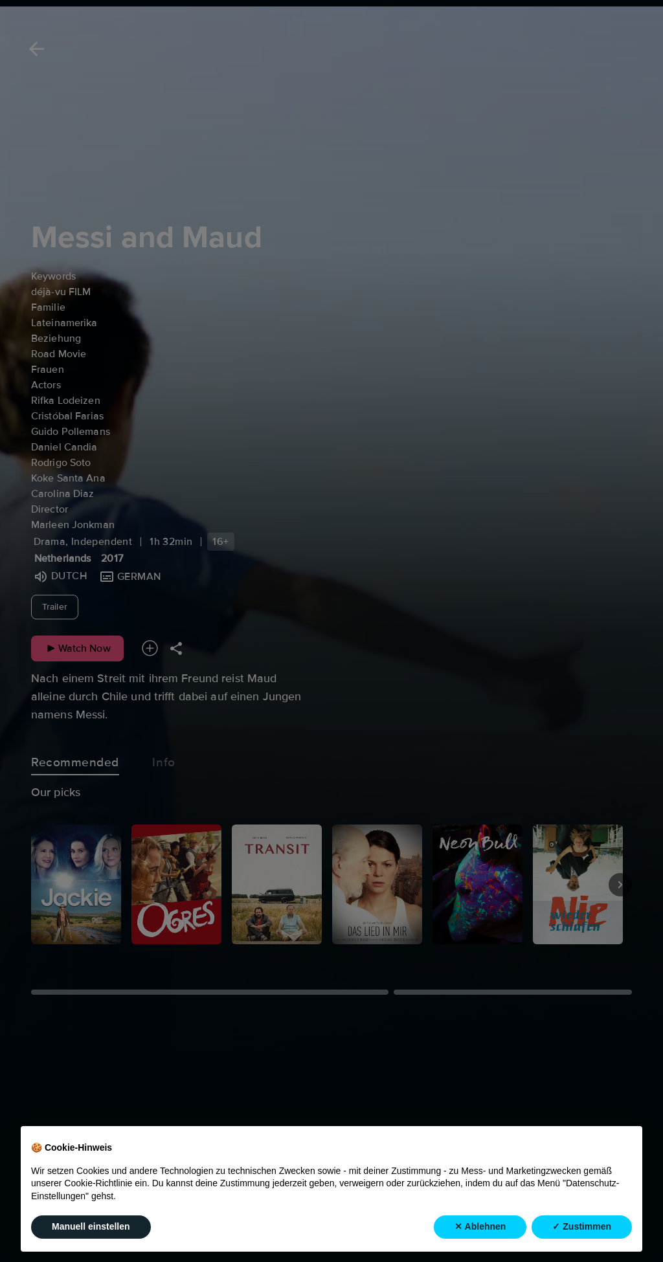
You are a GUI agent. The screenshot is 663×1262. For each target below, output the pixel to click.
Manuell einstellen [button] (91, 1226)
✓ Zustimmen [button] (581, 1226)
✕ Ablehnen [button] (480, 1226)
